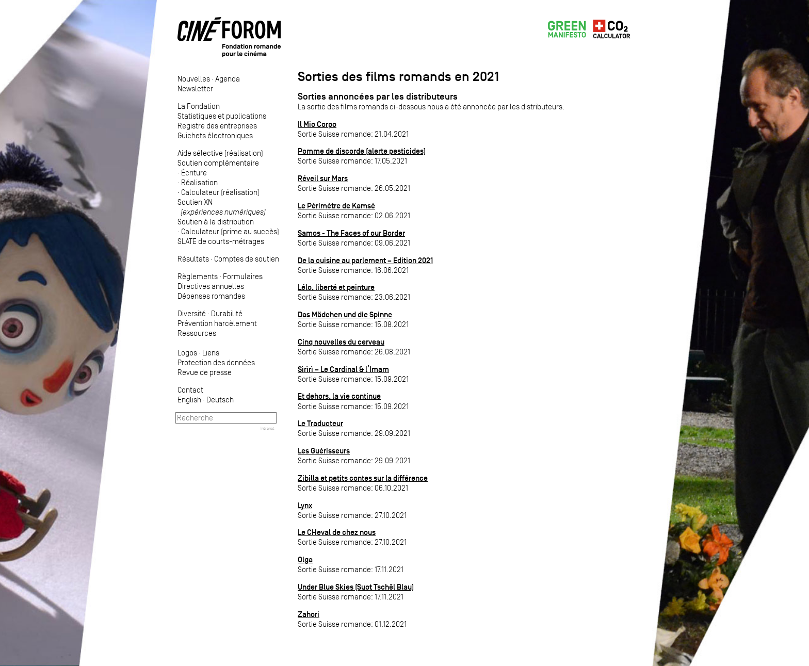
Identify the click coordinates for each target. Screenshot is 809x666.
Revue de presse (204, 372)
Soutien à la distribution (215, 221)
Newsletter (195, 88)
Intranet (267, 428)
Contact (190, 389)
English (189, 399)
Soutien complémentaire (218, 162)
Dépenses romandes (211, 295)
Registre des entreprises (217, 125)
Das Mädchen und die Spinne (345, 314)
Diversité (191, 313)
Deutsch (220, 399)
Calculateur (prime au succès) (230, 231)
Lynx (305, 505)
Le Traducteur (320, 423)
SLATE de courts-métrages (220, 241)
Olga (305, 559)
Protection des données (216, 362)
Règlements (197, 276)
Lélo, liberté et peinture (336, 287)
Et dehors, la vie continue (339, 396)
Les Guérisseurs (324, 451)
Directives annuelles (210, 286)
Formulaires (243, 276)
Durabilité (226, 313)
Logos (187, 352)
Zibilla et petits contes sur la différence (363, 478)
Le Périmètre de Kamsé (336, 205)
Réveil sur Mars (323, 178)
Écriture (194, 172)
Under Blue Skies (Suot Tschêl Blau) (356, 587)
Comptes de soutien (246, 258)
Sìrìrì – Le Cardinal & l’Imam (343, 369)
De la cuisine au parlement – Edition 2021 (365, 260)
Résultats (193, 258)
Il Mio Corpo (317, 124)
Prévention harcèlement (217, 323)
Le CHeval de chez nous (337, 532)
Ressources (196, 333)
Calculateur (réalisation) (220, 192)
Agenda (227, 78)
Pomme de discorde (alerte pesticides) (362, 151)
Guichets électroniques (215, 135)
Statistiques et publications (221, 115)
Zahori (308, 614)
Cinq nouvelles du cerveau (341, 342)
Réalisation (199, 182)
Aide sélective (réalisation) (220, 153)
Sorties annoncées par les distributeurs (378, 96)
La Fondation (198, 106)
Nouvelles (193, 78)
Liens (210, 352)
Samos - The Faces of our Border (351, 233)
